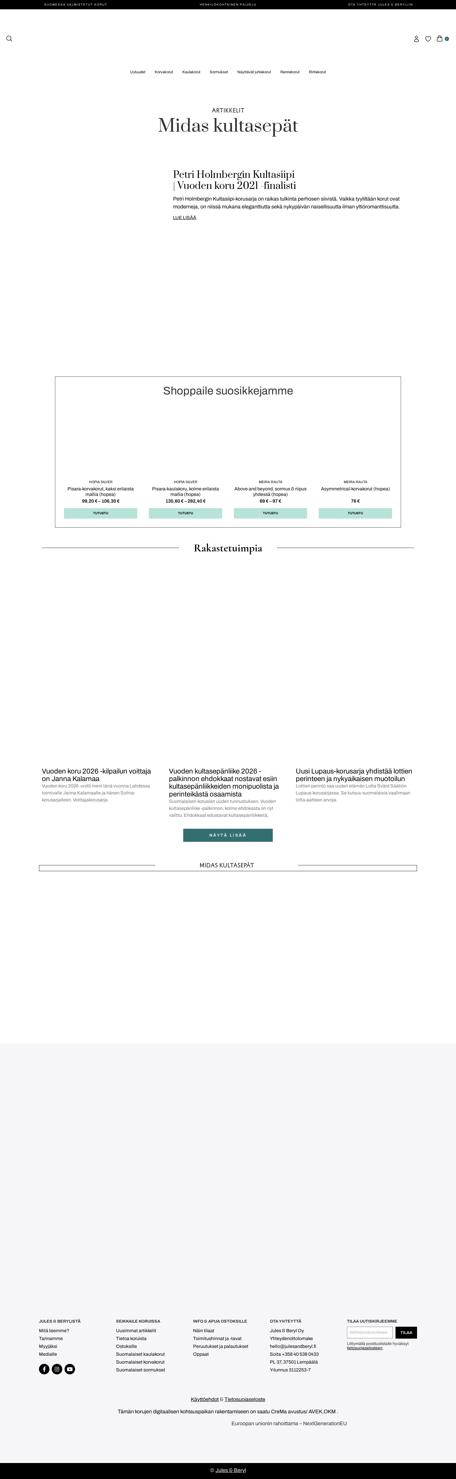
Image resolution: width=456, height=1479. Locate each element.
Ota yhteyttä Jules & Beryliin (380, 4)
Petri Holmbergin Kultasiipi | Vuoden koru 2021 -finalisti (234, 180)
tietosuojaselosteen (364, 1348)
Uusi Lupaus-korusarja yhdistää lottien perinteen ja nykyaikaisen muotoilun (354, 775)
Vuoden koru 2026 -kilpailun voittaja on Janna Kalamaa (96, 775)
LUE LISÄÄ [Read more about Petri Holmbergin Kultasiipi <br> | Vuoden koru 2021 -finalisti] (184, 217)
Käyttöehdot (205, 1399)
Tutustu (100, 513)
